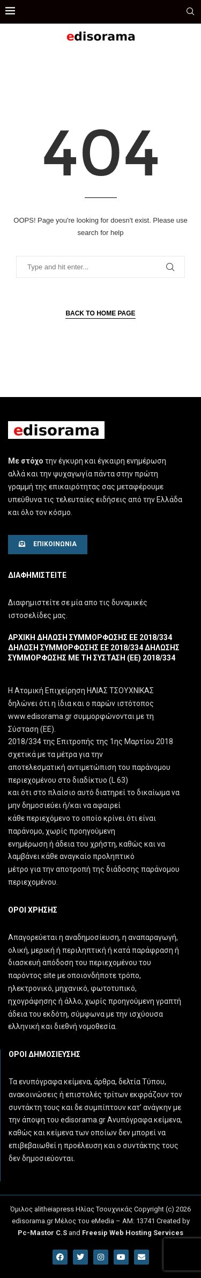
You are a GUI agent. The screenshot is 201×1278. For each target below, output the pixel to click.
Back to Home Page (100, 313)
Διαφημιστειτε (37, 575)
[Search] (190, 12)
